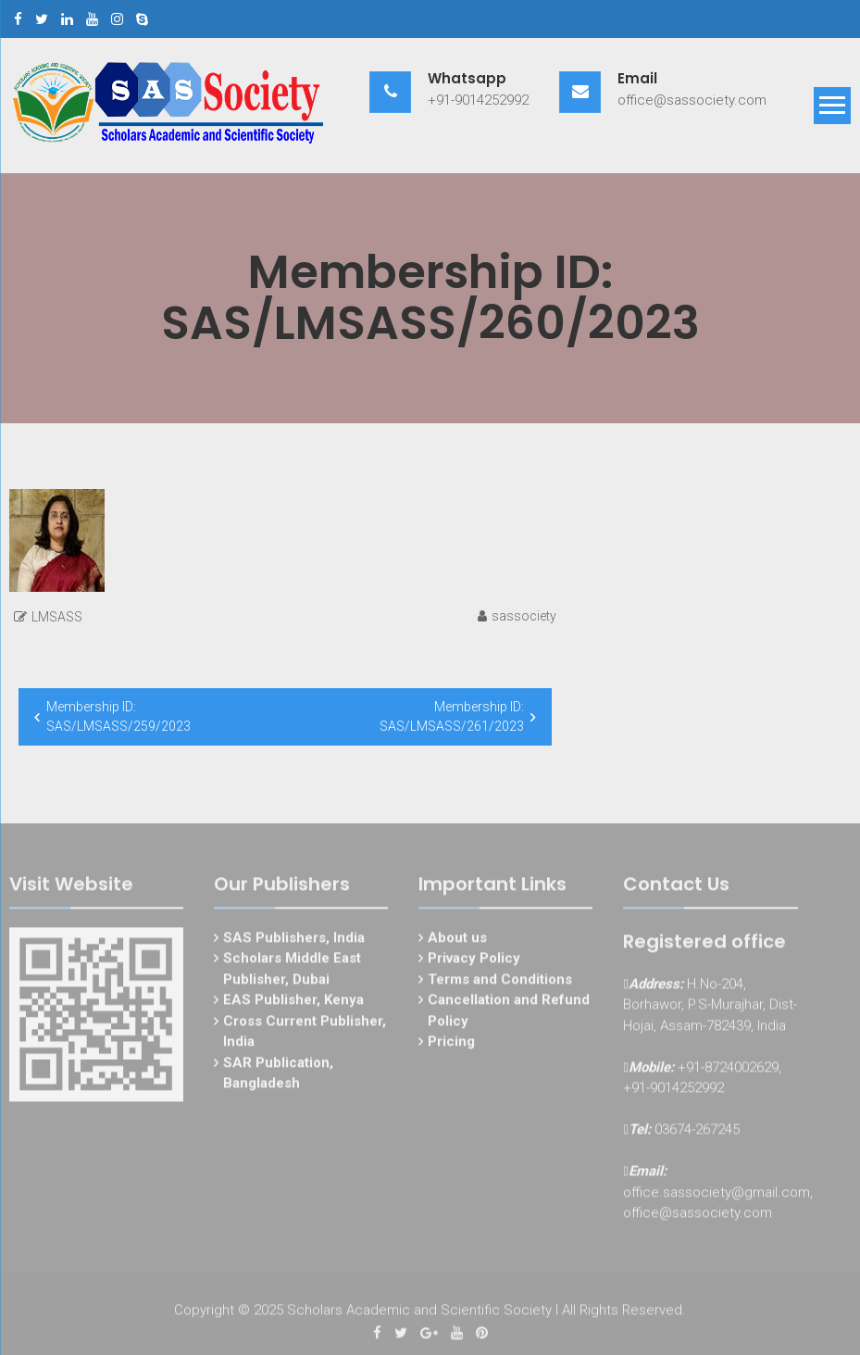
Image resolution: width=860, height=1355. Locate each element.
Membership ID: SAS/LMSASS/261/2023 (452, 716)
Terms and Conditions (500, 982)
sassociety (524, 615)
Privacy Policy (474, 961)
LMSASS (56, 616)
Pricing (451, 1044)
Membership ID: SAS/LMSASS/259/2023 (118, 716)
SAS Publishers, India (294, 941)
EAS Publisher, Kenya (293, 1003)
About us (457, 941)
